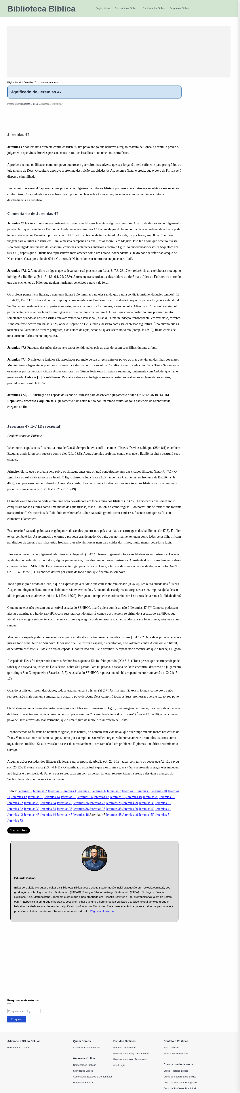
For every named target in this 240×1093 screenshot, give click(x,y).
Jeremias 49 (130, 819)
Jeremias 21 (167, 801)
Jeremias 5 (84, 795)
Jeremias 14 (52, 801)
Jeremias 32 (15, 813)
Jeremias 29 (130, 807)
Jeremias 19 (134, 801)
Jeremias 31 (163, 807)
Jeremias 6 (99, 795)
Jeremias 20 (150, 801)
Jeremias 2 (40, 795)
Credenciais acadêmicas (86, 1051)
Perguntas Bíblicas (83, 1086)
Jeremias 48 (113, 819)
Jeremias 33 (31, 813)
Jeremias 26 (81, 807)
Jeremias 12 (19, 801)
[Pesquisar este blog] (24, 1015)
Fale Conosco (170, 1051)
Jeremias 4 (69, 795)
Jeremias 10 (159, 795)
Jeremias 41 (163, 813)
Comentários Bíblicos (84, 1069)
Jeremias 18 (117, 801)
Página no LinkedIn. (102, 915)
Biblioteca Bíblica (41, 8)
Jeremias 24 (48, 807)
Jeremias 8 (128, 795)
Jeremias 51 (163, 819)
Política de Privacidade (175, 1057)
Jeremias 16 (85, 801)
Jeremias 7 (114, 795)
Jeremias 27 (97, 807)
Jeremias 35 (64, 813)
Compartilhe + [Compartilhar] (18, 834)
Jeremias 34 (48, 813)
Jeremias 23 (31, 807)
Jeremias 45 (64, 819)
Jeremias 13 (35, 801)
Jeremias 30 (146, 807)
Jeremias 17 (101, 801)
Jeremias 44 (48, 819)
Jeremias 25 (64, 807)
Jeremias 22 (15, 807)
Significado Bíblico (83, 1074)
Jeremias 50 (146, 819)
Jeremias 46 (81, 819)
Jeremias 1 (25, 795)
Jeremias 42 (15, 819)
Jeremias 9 (143, 795)
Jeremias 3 (54, 795)
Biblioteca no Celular (18, 1051)
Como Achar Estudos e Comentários (93, 1080)
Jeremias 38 (113, 813)
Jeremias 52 (15, 825)
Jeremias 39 (130, 813)
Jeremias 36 (81, 813)
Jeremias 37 (97, 813)
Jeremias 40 (146, 813)
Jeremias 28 (113, 807)
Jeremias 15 (68, 801)
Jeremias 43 (31, 819)
